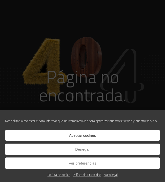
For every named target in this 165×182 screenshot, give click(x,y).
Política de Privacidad (87, 175)
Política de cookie (59, 175)
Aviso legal (111, 175)
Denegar (82, 149)
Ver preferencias (82, 163)
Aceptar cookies (82, 135)
